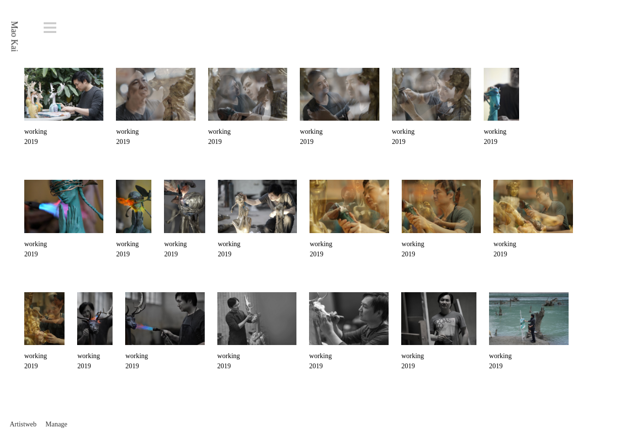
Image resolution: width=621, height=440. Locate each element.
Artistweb (23, 424)
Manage (56, 424)
